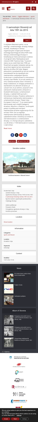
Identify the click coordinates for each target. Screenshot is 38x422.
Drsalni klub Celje (9, 191)
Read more (8, 128)
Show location (8, 222)
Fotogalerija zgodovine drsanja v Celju (17, 209)
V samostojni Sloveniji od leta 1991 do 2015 (19, 197)
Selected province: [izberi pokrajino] (10, 2)
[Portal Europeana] (19, 372)
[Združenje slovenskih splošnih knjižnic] (19, 387)
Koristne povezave (11, 211)
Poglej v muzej (18, 285)
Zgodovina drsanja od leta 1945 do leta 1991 (19, 195)
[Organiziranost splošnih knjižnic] (19, 365)
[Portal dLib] (19, 380)
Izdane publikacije (11, 205)
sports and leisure (9, 235)
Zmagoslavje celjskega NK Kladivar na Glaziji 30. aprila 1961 (23, 339)
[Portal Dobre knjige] (19, 401)
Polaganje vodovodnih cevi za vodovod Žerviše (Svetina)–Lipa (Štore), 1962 (23, 317)
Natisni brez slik (23, 141)
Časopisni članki (10, 207)
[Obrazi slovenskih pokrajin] (19, 394)
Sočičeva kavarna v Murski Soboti (19, 176)
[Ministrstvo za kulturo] (19, 358)
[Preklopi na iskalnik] (33, 8)
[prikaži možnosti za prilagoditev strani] (32, 2)
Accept (6, 419)
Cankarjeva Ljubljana (19, 296)
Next (28, 40)
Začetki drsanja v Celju (12, 193)
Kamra (7, 352)
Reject (15, 419)
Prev (10, 40)
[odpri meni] (3, 8)
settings (19, 415)
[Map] (28, 8)
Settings (24, 419)
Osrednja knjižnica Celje (23, 36)
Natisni (12, 141)
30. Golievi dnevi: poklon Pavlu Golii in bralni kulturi (22, 274)
